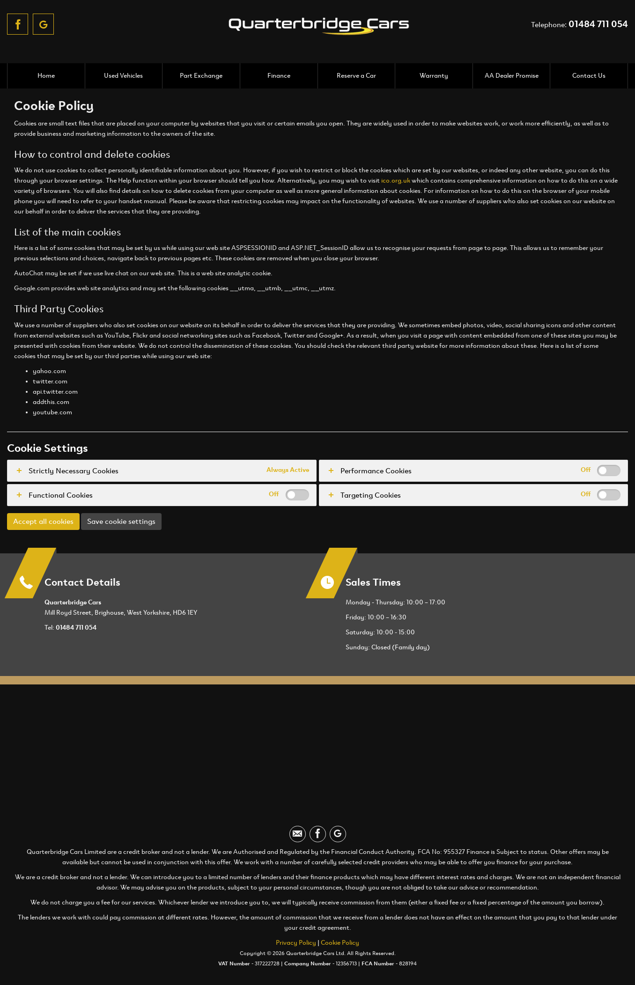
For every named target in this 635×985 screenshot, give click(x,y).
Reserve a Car (356, 76)
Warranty (434, 76)
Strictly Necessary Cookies (73, 470)
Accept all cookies (43, 521)
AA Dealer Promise (512, 76)
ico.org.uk (395, 180)
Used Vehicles (123, 76)
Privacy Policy (296, 943)
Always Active (287, 470)
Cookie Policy (340, 943)
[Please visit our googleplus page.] (43, 24)
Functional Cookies (61, 495)
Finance (278, 76)
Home (46, 76)
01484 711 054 (598, 23)
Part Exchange (201, 76)
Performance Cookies (376, 470)
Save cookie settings (121, 521)
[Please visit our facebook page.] (17, 24)
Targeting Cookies (370, 495)
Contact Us (588, 76)
